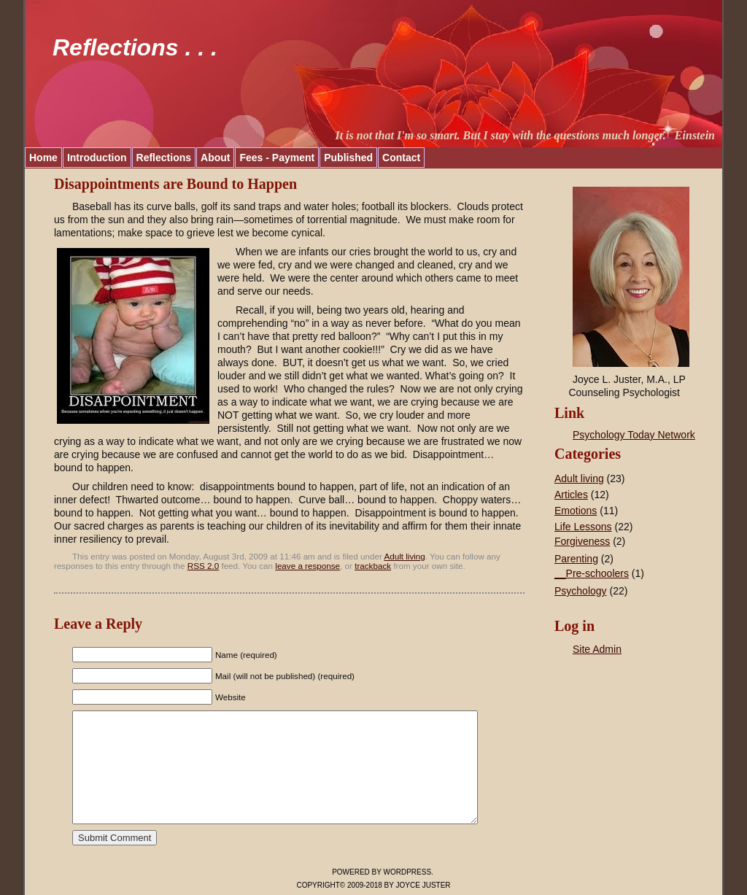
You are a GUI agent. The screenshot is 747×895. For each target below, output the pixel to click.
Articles (571, 494)
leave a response (307, 565)
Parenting (576, 559)
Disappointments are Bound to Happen (175, 184)
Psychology (580, 591)
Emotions (575, 510)
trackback (373, 565)
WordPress (408, 872)
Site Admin (597, 649)
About (215, 157)
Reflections (163, 157)
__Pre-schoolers (591, 573)
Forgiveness (582, 541)
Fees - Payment (276, 157)
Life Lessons (583, 526)
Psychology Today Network (634, 435)
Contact (401, 157)
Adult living (404, 556)
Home (43, 157)
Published (348, 157)
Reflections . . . (135, 47)
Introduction (97, 157)
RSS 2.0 (203, 565)
